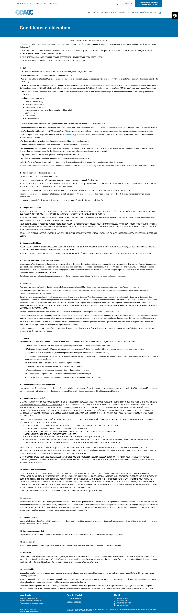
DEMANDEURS (107, 12)
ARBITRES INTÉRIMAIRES (143, 12)
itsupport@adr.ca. (113, 312)
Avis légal (22, 611)
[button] (175, 15)
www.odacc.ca (68, 135)
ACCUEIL (92, 12)
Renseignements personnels (33, 611)
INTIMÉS (122, 12)
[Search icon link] (160, 12)
